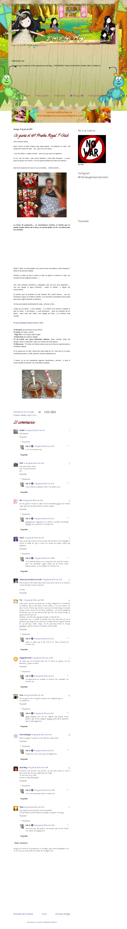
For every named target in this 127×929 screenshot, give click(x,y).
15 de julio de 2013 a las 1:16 (33, 695)
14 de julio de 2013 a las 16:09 (44, 558)
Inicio (44, 914)
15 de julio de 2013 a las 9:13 (44, 639)
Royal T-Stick (18, 268)
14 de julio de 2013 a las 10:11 (35, 430)
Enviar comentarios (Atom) (47, 922)
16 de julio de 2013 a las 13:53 (44, 825)
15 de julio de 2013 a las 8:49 (42, 735)
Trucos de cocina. (59, 96)
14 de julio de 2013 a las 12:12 (44, 446)
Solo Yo (26, 412)
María (21, 538)
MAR (21, 463)
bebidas (23, 415)
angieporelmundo (25, 658)
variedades (23, 323)
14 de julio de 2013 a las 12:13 (44, 519)
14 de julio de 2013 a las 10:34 (34, 463)
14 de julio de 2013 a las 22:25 (42, 658)
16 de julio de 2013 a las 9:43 (34, 807)
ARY (20, 500)
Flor (21, 600)
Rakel (21, 807)
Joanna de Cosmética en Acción (30, 580)
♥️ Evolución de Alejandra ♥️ (98, 96)
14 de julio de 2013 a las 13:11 (34, 538)
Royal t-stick (31, 415)
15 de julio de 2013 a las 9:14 (44, 751)
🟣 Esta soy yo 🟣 (76, 96)
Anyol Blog (23, 767)
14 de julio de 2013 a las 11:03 (33, 500)
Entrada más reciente (23, 914)
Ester (21, 695)
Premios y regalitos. (42, 96)
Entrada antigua (63, 914)
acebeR (22, 430)
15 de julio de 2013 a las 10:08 (38, 767)
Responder (23, 437)
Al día (16, 96)
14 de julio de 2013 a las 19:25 (34, 600)
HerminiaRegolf (25, 735)
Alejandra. (27, 96)
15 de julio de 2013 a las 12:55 (44, 790)
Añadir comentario (21, 843)
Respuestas (26, 442)
